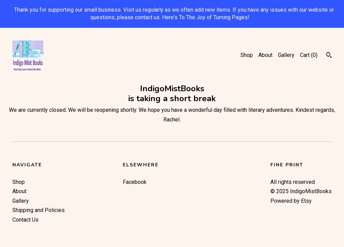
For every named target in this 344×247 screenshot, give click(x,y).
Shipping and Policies (38, 210)
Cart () (309, 55)
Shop (246, 55)
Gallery (286, 55)
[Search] (329, 56)
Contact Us (25, 219)
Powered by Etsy (291, 201)
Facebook (135, 182)
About (265, 55)
